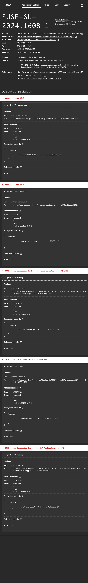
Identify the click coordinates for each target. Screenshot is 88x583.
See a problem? (62, 20)
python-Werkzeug (14, 278)
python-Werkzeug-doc (16, 105)
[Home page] (8, 6)
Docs (66, 5)
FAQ (55, 5)
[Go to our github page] (82, 6)
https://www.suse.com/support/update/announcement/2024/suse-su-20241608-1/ (49, 34)
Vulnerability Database (31, 5)
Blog (47, 5)
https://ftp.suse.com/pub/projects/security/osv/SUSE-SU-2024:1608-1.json (45, 37)
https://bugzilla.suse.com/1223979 (30, 76)
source (9, 173)
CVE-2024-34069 (24, 43)
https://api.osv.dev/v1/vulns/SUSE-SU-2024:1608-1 (36, 40)
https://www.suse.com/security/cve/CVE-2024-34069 (38, 79)
